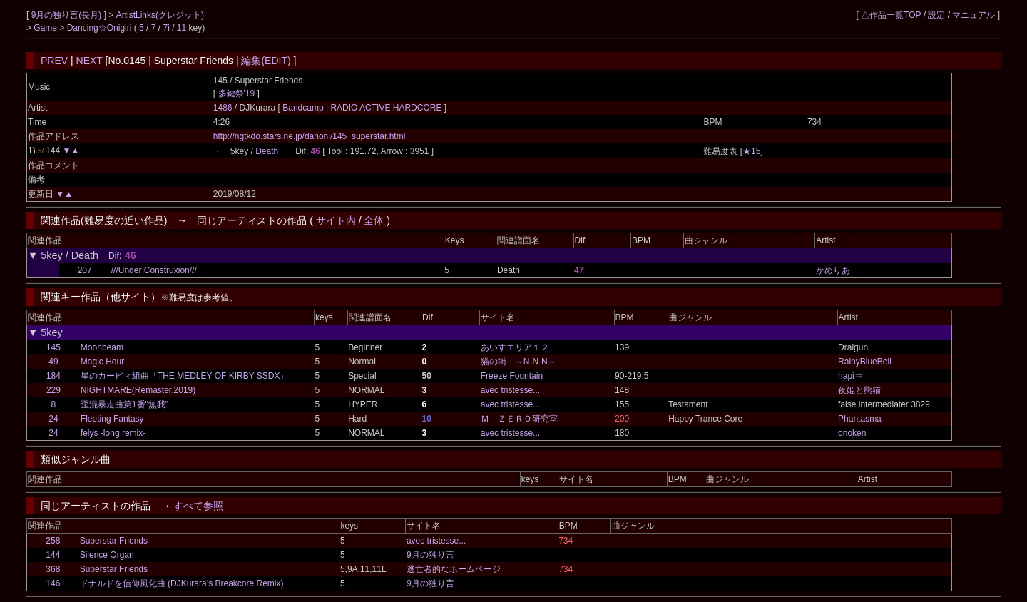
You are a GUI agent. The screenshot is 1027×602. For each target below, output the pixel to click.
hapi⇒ (850, 376)
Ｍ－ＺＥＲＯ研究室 (519, 419)
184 (53, 376)
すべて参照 (198, 505)
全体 (374, 220)
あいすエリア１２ (515, 347)
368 (53, 569)
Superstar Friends (114, 541)
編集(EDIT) (265, 60)
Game (46, 28)
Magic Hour (102, 362)
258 (53, 541)
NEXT (89, 60)
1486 (223, 108)
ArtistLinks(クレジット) (160, 15)
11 (181, 28)
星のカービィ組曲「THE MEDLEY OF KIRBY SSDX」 (185, 376)
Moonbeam (102, 347)
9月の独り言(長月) (67, 15)
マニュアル (973, 15)
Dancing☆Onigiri (100, 28)
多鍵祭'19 (236, 93)
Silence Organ (107, 555)
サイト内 (336, 220)
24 (53, 419)
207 (85, 270)
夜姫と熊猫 (859, 390)
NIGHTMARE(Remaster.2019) (138, 390)
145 (53, 347)
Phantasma (860, 419)
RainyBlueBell (864, 362)
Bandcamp (304, 108)
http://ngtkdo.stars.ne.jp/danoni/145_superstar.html (309, 136)
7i (166, 28)
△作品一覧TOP (891, 15)
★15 (751, 151)
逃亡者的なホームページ (454, 569)
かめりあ (833, 270)
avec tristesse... (510, 390)
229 (53, 390)
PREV (54, 60)
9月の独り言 (430, 555)
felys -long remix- (113, 433)
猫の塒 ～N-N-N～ (518, 362)
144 (53, 555)
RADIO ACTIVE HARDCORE (386, 108)
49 (53, 362)
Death (266, 151)
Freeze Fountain (512, 376)
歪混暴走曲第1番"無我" (124, 404)
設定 (936, 15)
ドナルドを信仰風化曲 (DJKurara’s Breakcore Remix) (182, 583)
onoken (852, 433)
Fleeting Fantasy (112, 419)
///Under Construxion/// (154, 270)
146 (53, 583)
